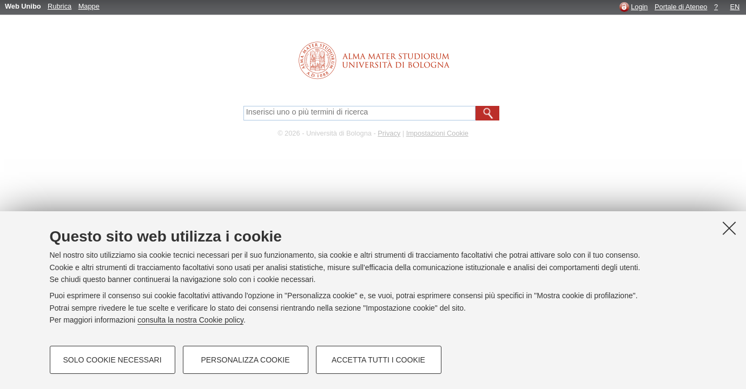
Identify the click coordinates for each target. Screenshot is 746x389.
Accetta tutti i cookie (378, 360)
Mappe (89, 6)
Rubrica (59, 6)
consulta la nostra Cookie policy (190, 320)
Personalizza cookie (245, 360)
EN (735, 7)
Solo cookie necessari (112, 360)
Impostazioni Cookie (437, 133)
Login (639, 7)
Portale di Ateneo (681, 7)
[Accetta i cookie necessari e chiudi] (729, 228)
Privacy (389, 133)
